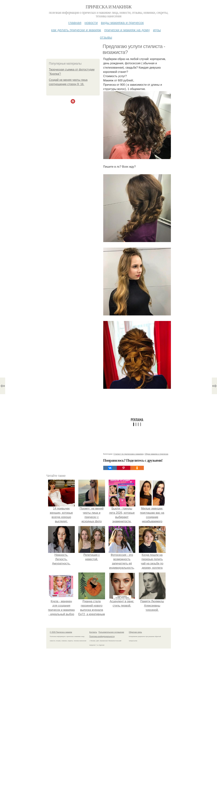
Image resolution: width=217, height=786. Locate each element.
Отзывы (106, 37)
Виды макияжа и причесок (122, 23)
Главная (74, 23)
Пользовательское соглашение (111, 632)
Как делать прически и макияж (76, 30)
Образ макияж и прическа (156, 454)
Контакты (93, 632)
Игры (157, 30)
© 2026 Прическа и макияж (61, 632)
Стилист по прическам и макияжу (128, 454)
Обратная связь (135, 632)
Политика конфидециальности (102, 636)
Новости (91, 23)
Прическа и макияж (108, 6)
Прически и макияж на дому (127, 30)
